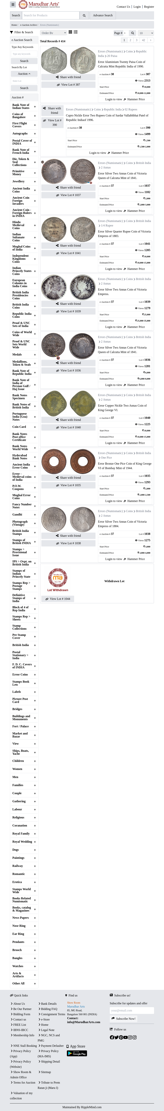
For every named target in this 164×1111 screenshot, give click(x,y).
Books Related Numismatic (21, 900)
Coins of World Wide (22, 334)
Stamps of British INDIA (21, 542)
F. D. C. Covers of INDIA (22, 666)
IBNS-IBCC (19, 1030)
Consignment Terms (51, 1014)
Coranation (19, 825)
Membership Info (22, 1035)
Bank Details (47, 1003)
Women (17, 769)
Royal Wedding (22, 841)
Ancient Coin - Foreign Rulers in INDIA (22, 212)
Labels (16, 691)
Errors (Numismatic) (110, 51)
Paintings (18, 857)
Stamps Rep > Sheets (21, 618)
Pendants (18, 941)
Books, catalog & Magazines (21, 909)
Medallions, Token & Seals (21, 363)
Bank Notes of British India (21, 406)
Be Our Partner (21, 1009)
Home (43, 1024)
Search (24, 61)
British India (20, 645)
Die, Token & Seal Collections (20, 162)
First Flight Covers (19, 125)
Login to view (113, 99)
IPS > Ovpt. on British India (22, 563)
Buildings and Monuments (21, 718)
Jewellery (18, 181)
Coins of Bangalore (19, 116)
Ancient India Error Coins (21, 466)
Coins (129, 51)
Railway (17, 865)
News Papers (20, 917)
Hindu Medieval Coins (18, 225)
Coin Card (19, 426)
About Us (17, 1003)
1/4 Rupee (107, 225)
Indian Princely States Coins (22, 270)
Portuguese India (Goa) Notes (19, 416)
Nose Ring (19, 925)
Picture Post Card (20, 700)
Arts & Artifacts (18, 975)
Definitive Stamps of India (18, 598)
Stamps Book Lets (20, 683)
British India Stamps (20, 532)
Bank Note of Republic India (22, 372)
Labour (17, 809)
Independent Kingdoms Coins (20, 258)
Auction (24, 73)
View (15, 743)
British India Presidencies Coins (20, 295)
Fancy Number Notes (22, 506)
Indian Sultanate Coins (18, 237)
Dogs (15, 849)
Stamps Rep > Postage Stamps (21, 585)
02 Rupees (131, 109)
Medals (17, 354)
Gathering (19, 801)
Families (17, 785)
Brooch (17, 950)
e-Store (44, 1019)
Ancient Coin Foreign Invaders (20, 200)
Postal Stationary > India (20, 655)
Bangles (17, 958)
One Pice (106, 457)
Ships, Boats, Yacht (20, 752)
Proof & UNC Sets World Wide (21, 344)
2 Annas (106, 167)
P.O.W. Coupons (18, 488)
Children (18, 760)
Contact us (18, 1019)
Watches (17, 966)
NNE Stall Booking (23, 1045)
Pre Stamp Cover (19, 636)
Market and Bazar (20, 735)
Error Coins (20, 674)
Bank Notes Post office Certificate (19, 437)
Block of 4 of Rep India (20, 609)
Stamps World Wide (21, 891)
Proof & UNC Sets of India (21, 325)
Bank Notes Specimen (19, 397)
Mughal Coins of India (21, 248)
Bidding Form (20, 1014)
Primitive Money (18, 173)
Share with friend (68, 77)
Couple (17, 793)
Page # (118, 33)
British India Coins (20, 306)
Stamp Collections (19, 627)
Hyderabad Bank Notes (19, 457)
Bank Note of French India (20, 151)
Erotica (17, 882)
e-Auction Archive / (29, 25)
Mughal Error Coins (21, 497)
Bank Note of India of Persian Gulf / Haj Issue (21, 385)
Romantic (18, 874)
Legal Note (46, 1030)
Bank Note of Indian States (20, 106)
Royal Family (21, 833)
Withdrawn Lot (114, 581)
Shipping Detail (49, 1061)
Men (15, 777)
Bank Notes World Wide (20, 448)
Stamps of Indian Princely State (21, 573)
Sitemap (44, 1072)
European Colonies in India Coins (19, 283)
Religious (18, 817)
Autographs (20, 133)
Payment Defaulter (51, 1045)
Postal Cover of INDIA (22, 142)
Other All (18, 983)
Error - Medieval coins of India (22, 476)
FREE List (18, 1024)
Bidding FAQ (47, 1009)
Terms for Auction (22, 1082)
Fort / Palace (20, 726)
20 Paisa (112, 55)
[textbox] (87, 1016)
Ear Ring (18, 933)
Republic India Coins (22, 315)
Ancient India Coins (21, 190)
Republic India (113, 109)
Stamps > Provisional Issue (19, 552)
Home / (15, 25)
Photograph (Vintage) (20, 523)
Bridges (17, 709)
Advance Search (103, 15)
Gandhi (17, 514)
